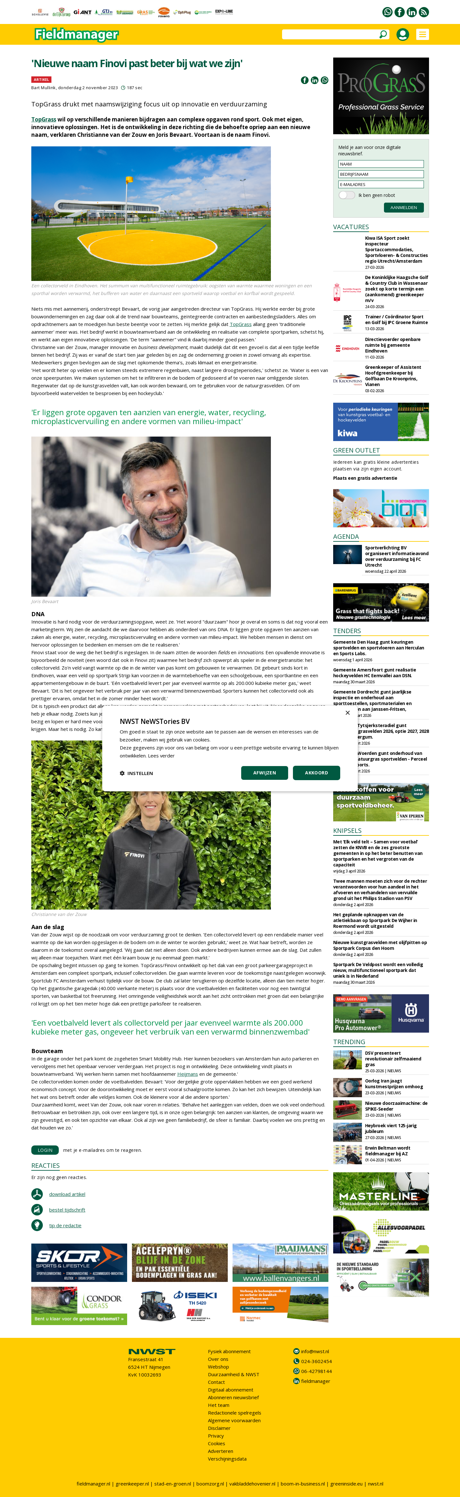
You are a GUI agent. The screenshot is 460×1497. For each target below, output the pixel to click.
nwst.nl (375, 1483)
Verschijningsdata (227, 1458)
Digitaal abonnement (230, 1389)
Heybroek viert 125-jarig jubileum (391, 1128)
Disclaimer (219, 1428)
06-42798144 (316, 1371)
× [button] (347, 713)
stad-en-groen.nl (172, 1483)
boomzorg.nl (210, 1483)
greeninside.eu (346, 1483)
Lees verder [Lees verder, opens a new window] (161, 755)
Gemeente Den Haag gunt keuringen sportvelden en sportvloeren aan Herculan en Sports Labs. (378, 647)
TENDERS (347, 630)
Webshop (218, 1366)
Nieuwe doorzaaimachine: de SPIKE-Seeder (396, 1106)
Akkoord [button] (316, 773)
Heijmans (187, 1074)
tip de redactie (65, 1225)
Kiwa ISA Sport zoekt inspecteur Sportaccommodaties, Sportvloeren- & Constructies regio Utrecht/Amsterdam (396, 249)
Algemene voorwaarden (234, 1420)
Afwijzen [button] (264, 773)
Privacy (216, 1435)
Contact (216, 1382)
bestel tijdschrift (67, 1209)
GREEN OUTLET (356, 450)
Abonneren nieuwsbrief (233, 1397)
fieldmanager (315, 1381)
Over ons (218, 1359)
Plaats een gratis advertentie (365, 478)
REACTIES (45, 1165)
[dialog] (230, 748)
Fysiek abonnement (229, 1351)
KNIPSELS (347, 830)
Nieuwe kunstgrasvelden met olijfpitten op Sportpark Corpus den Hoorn (380, 945)
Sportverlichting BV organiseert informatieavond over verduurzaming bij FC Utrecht (397, 556)
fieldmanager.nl (93, 1483)
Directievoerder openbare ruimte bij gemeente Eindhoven (393, 345)
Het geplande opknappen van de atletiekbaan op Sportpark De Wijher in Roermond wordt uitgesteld (375, 920)
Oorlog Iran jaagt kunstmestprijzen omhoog (394, 1084)
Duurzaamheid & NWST (233, 1374)
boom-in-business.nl (303, 1483)
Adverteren (220, 1451)
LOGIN (45, 1150)
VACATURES (351, 226)
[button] (136, 773)
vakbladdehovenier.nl (252, 1483)
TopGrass (43, 119)
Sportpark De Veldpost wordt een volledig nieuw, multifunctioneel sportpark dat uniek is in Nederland (378, 970)
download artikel (67, 1194)
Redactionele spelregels (234, 1412)
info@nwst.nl (315, 1351)
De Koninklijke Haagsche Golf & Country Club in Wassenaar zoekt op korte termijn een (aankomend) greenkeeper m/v (396, 288)
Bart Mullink (43, 87)
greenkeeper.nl (132, 1483)
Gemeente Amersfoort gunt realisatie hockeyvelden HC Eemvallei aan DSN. (374, 673)
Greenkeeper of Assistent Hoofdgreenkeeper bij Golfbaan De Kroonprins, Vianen (393, 375)
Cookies (216, 1443)
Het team (218, 1405)
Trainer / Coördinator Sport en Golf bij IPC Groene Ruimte (396, 319)
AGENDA (346, 536)
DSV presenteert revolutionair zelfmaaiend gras (393, 1058)
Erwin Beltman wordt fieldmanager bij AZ (387, 1151)
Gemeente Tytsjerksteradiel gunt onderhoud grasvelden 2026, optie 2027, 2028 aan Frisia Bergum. (381, 731)
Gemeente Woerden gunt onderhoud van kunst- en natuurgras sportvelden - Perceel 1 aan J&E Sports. (380, 759)
